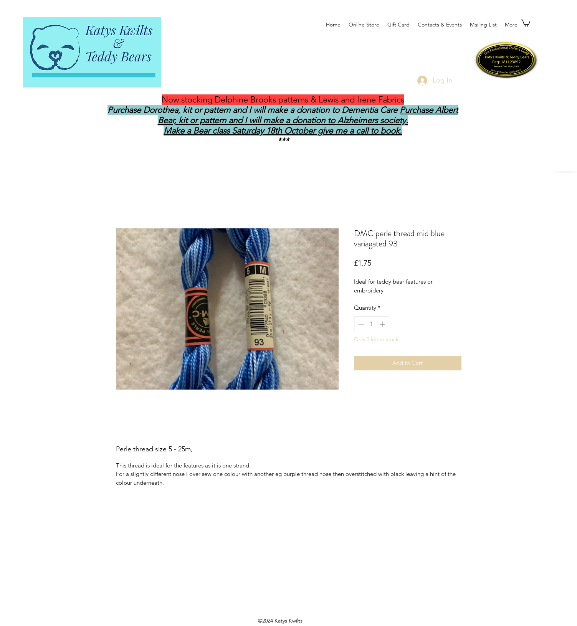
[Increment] (383, 324)
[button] (525, 22)
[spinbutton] (371, 324)
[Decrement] (360, 324)
